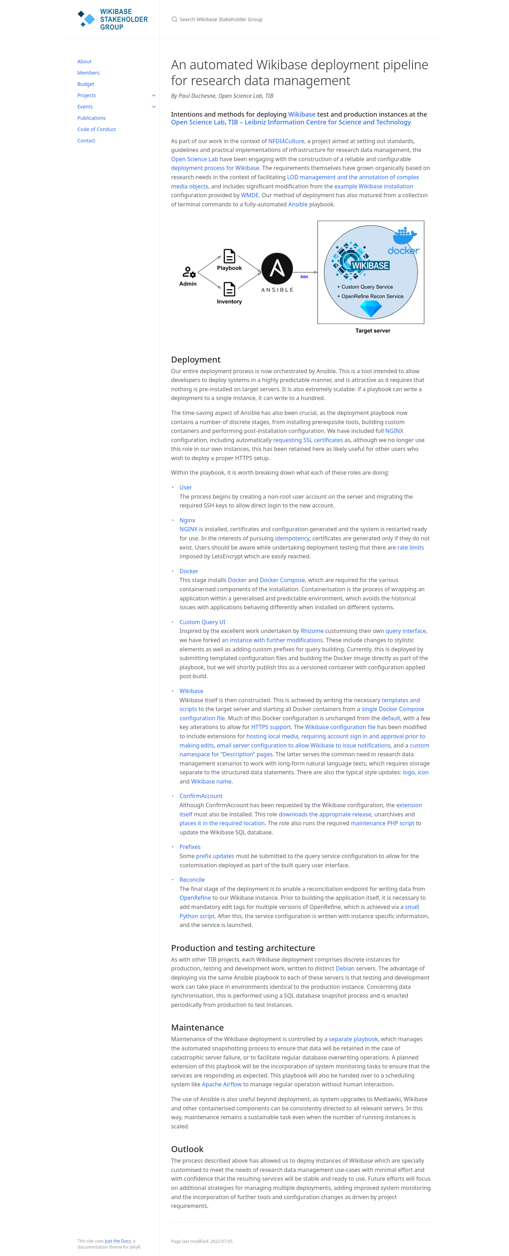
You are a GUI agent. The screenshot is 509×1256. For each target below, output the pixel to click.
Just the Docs (118, 1241)
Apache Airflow (221, 1084)
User (186, 487)
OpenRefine (195, 898)
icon (423, 772)
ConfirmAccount (201, 796)
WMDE (250, 195)
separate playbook (353, 1039)
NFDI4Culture (286, 141)
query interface (406, 631)
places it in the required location (222, 823)
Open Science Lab (198, 122)
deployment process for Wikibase (215, 168)
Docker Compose (282, 580)
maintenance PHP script (382, 823)
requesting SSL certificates (308, 440)
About (84, 61)
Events (85, 106)
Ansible (298, 204)
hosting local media (272, 736)
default (390, 718)
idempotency (292, 538)
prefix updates (215, 856)
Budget (85, 84)
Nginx (187, 520)
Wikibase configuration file (340, 727)
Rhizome (312, 631)
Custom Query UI (203, 622)
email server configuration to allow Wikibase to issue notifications (303, 745)
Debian (345, 968)
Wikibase (302, 114)
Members (88, 72)
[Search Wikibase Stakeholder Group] (254, 19)
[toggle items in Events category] (153, 106)
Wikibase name (211, 781)
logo (409, 772)
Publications (91, 118)
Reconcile (192, 880)
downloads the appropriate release (325, 814)
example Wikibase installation (373, 186)
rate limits (410, 547)
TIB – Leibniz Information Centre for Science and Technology (319, 122)
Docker (189, 571)
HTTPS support (271, 727)
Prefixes (190, 847)
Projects (86, 95)
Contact (86, 140)
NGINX (394, 431)
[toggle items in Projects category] (153, 95)
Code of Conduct (96, 129)
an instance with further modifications (272, 640)
